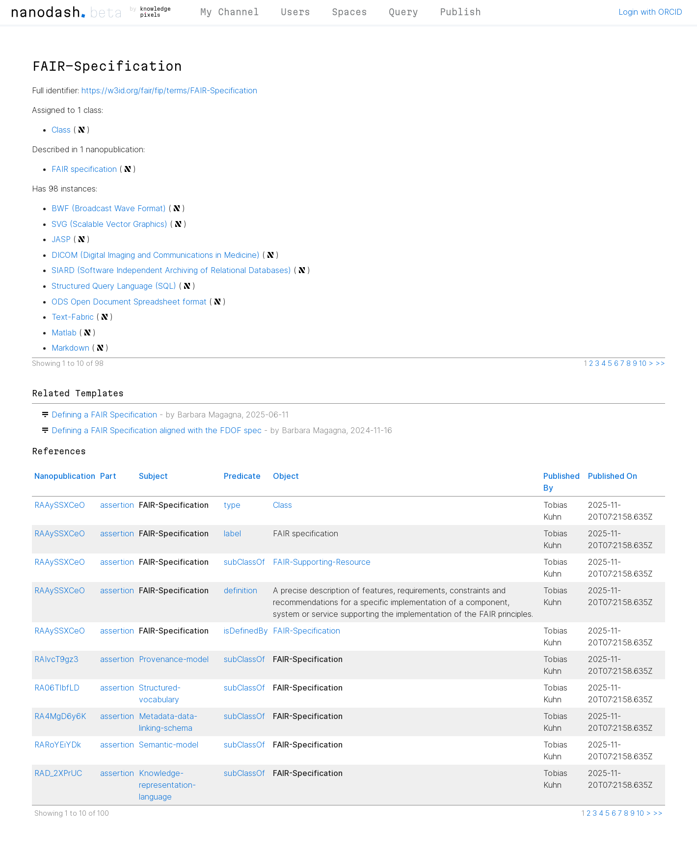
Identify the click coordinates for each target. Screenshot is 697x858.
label (232, 533)
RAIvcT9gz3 (56, 659)
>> (660, 363)
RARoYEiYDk (57, 744)
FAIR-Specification (306, 631)
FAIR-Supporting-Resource (322, 562)
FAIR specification (84, 169)
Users (295, 12)
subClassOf (244, 562)
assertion (117, 505)
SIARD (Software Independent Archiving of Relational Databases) (171, 270)
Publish (460, 12)
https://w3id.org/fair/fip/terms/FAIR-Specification (169, 90)
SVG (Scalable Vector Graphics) (109, 224)
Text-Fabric (73, 317)
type (232, 505)
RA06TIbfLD (57, 687)
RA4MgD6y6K (60, 716)
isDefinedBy (246, 631)
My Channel (229, 12)
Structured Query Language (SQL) (114, 286)
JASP (61, 239)
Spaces (349, 12)
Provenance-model (174, 659)
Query (403, 12)
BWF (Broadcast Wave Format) (109, 208)
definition (240, 590)
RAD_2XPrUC (58, 773)
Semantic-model (168, 744)
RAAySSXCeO (59, 505)
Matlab (64, 332)
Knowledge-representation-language (167, 785)
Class (61, 130)
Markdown (70, 348)
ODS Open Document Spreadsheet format (129, 301)
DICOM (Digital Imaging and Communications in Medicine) (156, 255)
